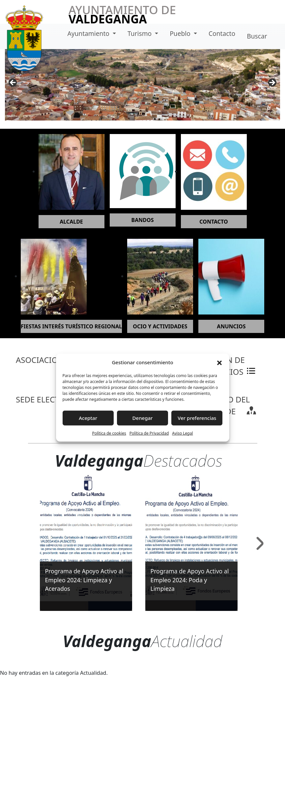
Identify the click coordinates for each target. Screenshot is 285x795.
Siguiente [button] (272, 83)
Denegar (142, 418)
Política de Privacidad (149, 433)
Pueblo (181, 33)
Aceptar (88, 418)
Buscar (257, 36)
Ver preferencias (197, 418)
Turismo (140, 33)
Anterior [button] (13, 83)
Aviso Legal (182, 433)
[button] (219, 362)
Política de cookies (109, 433)
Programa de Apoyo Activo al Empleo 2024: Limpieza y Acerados (84, 579)
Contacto (222, 33)
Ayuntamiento (89, 33)
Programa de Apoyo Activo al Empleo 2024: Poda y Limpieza (190, 579)
